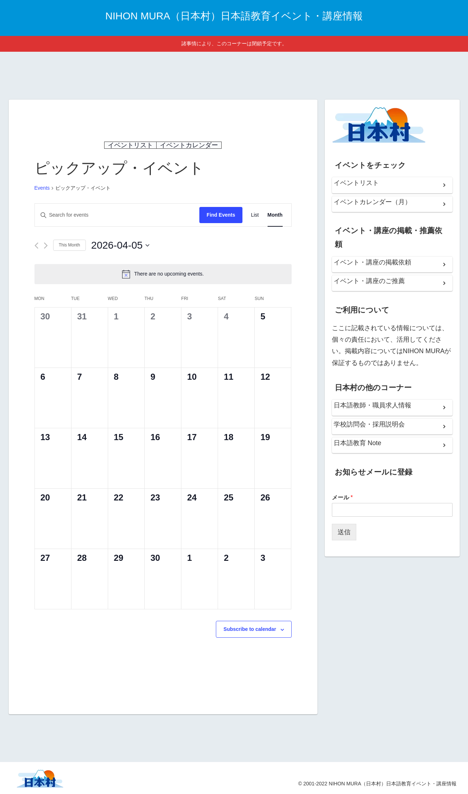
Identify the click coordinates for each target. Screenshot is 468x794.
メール (342, 497)
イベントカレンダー (189, 145)
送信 (344, 532)
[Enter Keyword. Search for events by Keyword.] (117, 215)
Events (42, 188)
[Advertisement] (234, 74)
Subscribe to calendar (249, 629)
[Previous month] (36, 245)
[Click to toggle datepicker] (120, 245)
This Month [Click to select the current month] (69, 245)
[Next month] (46, 245)
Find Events (221, 215)
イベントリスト (130, 145)
